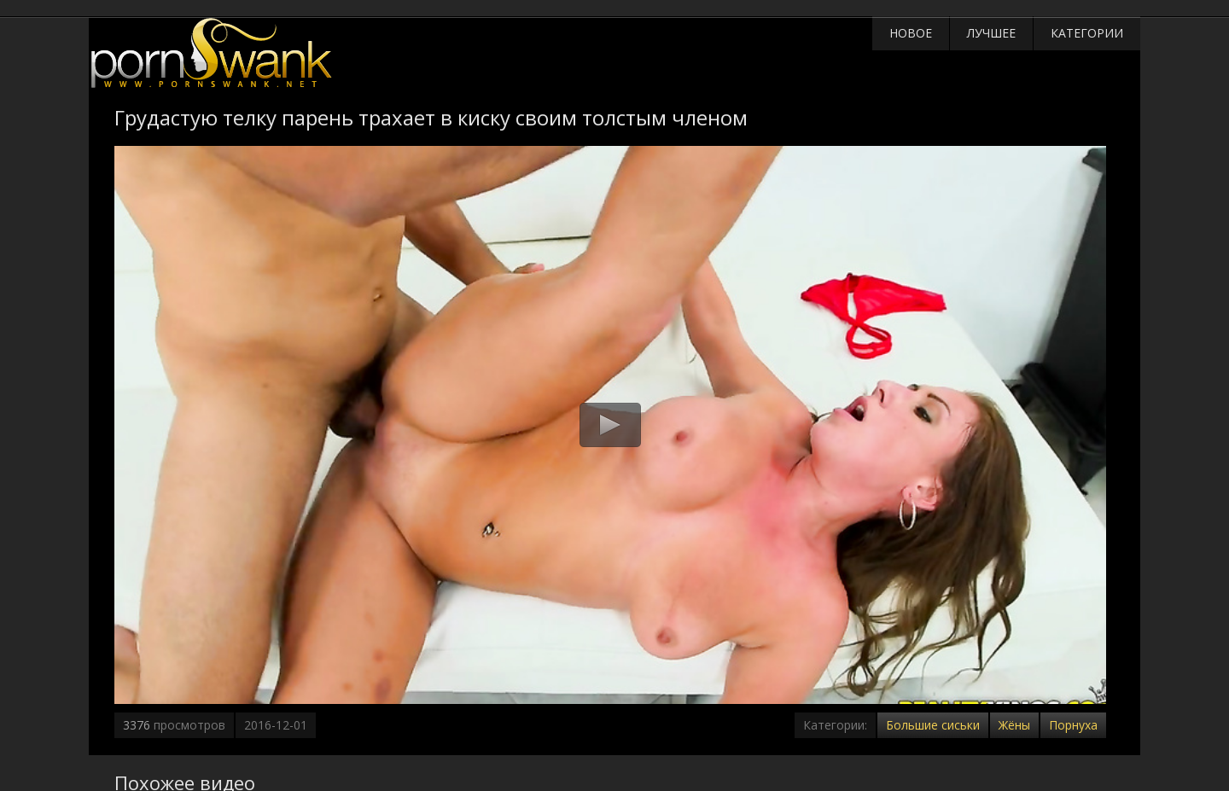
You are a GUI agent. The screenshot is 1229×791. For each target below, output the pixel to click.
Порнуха (1073, 725)
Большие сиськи (933, 725)
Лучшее (991, 33)
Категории (1087, 33)
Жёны (1014, 725)
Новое (910, 33)
